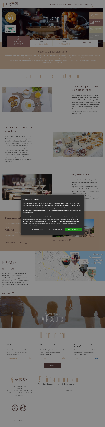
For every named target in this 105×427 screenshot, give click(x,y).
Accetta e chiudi (73, 229)
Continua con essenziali (55, 229)
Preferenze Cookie (37, 229)
